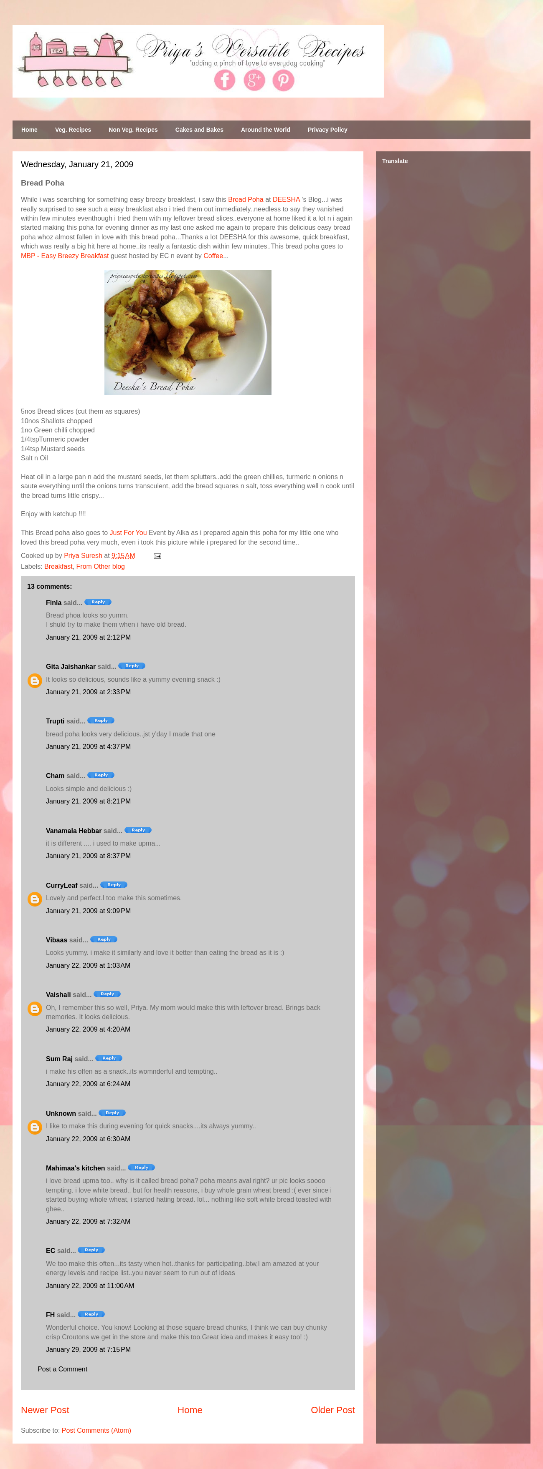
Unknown (61, 1113)
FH (50, 1314)
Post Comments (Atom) (96, 1430)
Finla (53, 602)
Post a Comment (62, 1369)
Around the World (265, 129)
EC (50, 1250)
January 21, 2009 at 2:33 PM (88, 692)
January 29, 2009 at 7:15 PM (88, 1349)
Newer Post (45, 1410)
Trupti (55, 721)
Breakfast (58, 566)
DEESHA (286, 199)
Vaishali (58, 994)
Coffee (213, 255)
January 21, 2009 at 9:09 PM (88, 910)
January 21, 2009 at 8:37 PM (88, 855)
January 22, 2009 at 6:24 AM (88, 1083)
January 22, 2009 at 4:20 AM (88, 1029)
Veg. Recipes (73, 129)
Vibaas (56, 940)
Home (29, 129)
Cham (55, 775)
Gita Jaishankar (71, 666)
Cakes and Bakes (199, 129)
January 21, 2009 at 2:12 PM (88, 637)
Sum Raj (59, 1058)
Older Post (333, 1410)
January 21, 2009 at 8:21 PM (88, 801)
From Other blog (100, 566)
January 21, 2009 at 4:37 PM (88, 746)
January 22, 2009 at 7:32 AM (88, 1221)
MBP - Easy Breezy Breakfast (65, 255)
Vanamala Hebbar (73, 830)
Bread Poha (246, 199)
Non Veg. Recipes (133, 129)
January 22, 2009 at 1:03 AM (88, 965)
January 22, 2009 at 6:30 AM (88, 1139)
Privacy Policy (328, 129)
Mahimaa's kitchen (75, 1168)
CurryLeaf (62, 885)
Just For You (128, 532)
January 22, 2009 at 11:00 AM (90, 1285)
